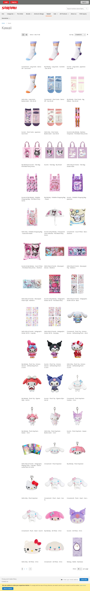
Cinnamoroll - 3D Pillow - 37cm (53, 562)
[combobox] (77, 8)
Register (14, 2)
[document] (45, 587)
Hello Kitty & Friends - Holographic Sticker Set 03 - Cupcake (32, 332)
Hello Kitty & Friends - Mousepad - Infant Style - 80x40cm (32, 299)
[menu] (45, 16)
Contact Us (5, 581)
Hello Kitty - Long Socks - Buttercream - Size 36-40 (29, 100)
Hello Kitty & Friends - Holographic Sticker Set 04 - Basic (77, 299)
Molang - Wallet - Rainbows (75, 562)
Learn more (83, 585)
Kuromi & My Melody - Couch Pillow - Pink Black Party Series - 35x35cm (32, 267)
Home (3, 23)
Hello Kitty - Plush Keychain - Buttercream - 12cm (52, 432)
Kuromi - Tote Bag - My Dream (53, 165)
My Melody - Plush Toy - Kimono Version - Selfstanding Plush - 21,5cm (31, 365)
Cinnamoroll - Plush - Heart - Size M (32, 531)
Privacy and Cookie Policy (9, 579)
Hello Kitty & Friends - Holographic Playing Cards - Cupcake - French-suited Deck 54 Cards (32, 465)
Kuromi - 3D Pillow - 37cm (74, 531)
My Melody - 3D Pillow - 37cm (52, 531)
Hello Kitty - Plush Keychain (30, 498)
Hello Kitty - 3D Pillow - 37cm (30, 562)
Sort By (71, 34)
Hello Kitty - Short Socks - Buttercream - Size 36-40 (51, 133)
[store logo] (9, 8)
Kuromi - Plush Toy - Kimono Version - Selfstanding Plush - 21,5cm (53, 365)
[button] (85, 2)
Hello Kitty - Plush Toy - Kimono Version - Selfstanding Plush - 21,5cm (76, 365)
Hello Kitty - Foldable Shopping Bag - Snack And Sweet (32, 232)
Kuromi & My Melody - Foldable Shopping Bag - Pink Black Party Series (31, 199)
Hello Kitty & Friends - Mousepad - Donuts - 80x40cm (54, 267)
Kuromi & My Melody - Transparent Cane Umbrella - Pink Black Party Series (54, 233)
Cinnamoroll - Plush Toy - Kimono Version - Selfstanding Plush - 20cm (77, 332)
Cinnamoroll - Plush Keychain (53, 464)
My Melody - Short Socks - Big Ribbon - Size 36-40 (75, 100)
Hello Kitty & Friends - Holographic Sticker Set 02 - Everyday (54, 332)
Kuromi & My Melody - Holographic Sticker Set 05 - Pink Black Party (54, 299)
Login (6, 2)
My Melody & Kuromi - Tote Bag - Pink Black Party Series (31, 165)
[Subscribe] (84, 579)
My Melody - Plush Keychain (75, 464)
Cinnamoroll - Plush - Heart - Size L (77, 498)
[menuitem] (3, 14)
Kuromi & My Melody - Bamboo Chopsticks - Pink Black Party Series (77, 133)
